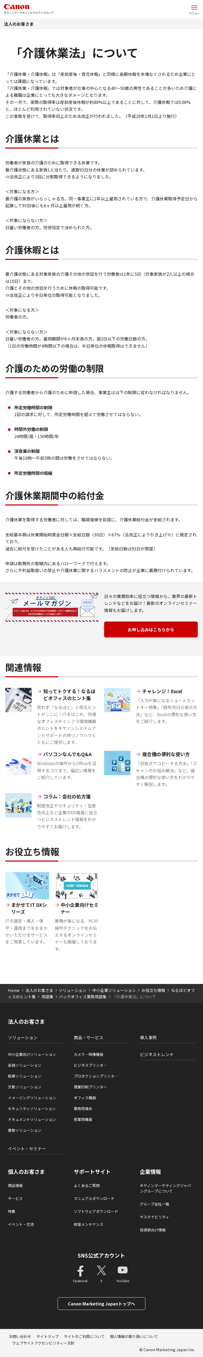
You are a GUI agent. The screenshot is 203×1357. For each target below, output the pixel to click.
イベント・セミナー (27, 1148)
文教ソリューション (24, 1086)
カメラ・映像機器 (88, 1054)
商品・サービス (88, 1037)
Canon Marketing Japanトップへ (101, 1303)
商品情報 (15, 1185)
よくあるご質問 (87, 1185)
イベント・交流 (21, 1224)
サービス (15, 1198)
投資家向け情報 (153, 1229)
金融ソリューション (24, 1065)
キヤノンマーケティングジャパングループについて (165, 1188)
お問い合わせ (20, 1336)
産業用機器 (83, 1119)
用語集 (47, 996)
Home (14, 990)
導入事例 (148, 1037)
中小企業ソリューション (114, 990)
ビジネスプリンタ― (90, 1065)
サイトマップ (47, 1336)
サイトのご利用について (84, 1336)
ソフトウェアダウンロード (96, 1211)
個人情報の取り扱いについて (134, 1336)
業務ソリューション (24, 1130)
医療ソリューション (24, 1076)
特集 (11, 1211)
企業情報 (150, 1171)
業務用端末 (83, 1108)
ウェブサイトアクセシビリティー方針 (43, 1343)
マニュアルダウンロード (94, 1198)
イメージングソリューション (32, 1097)
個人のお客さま (26, 1171)
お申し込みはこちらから (151, 629)
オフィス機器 (85, 1097)
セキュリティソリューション (32, 1108)
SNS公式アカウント (101, 1255)
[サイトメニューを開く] (194, 9)
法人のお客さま (19, 24)
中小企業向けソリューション (32, 1054)
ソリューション (72, 990)
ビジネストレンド (157, 1054)
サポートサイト (92, 1171)
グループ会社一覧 (154, 1204)
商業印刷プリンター (90, 1086)
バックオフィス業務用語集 (83, 996)
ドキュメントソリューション (32, 1119)
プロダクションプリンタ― (96, 1076)
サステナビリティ (154, 1217)
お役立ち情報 (153, 990)
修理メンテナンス (88, 1224)
